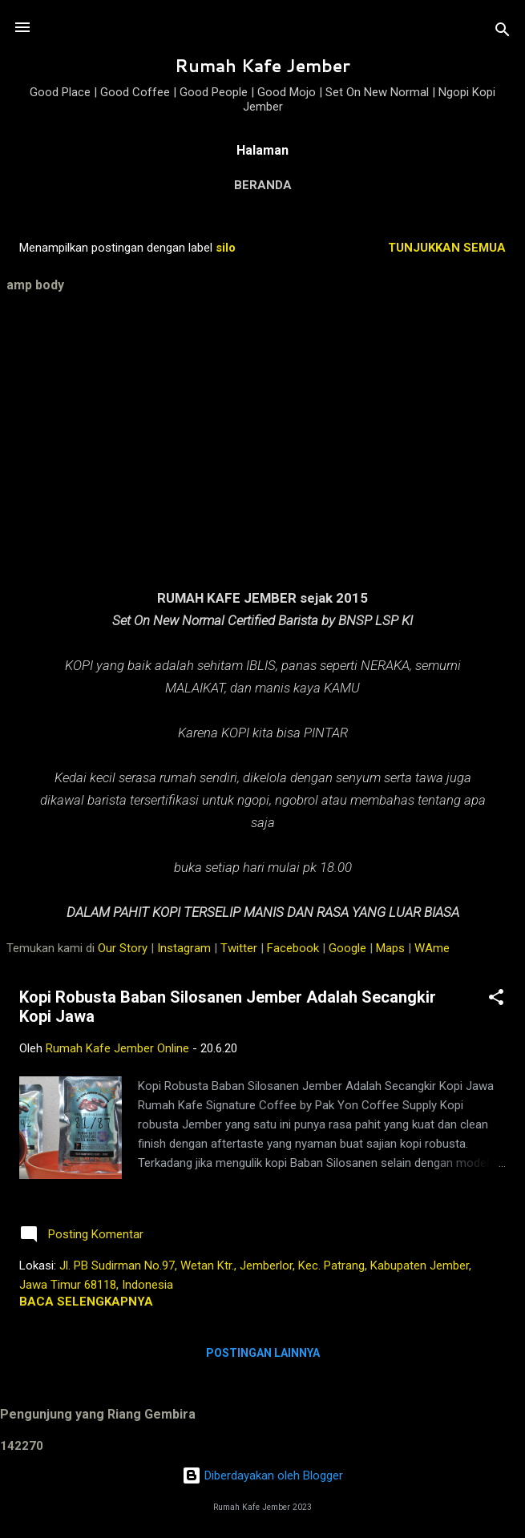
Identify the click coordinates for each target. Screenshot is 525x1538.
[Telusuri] (502, 32)
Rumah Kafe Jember (262, 66)
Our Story (122, 948)
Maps (390, 948)
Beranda (263, 185)
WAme (432, 948)
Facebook (293, 948)
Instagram (184, 948)
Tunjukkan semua (447, 247)
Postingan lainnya (263, 1352)
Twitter (238, 948)
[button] (496, 999)
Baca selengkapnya (86, 1301)
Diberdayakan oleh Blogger (262, 1475)
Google (347, 948)
